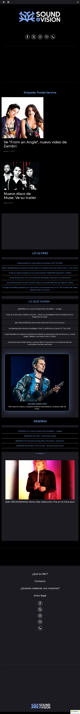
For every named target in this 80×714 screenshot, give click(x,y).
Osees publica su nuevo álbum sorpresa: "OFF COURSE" (40, 263)
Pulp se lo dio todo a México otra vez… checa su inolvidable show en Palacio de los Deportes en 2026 (39, 316)
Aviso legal (40, 595)
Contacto (40, 581)
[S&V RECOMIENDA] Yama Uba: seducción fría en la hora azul (40, 323)
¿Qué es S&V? (40, 574)
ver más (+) (40, 453)
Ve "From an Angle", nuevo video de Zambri (35, 144)
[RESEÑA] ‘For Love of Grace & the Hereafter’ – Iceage (39, 309)
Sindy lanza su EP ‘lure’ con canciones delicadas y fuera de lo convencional (40, 278)
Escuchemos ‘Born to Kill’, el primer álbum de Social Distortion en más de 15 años (40, 283)
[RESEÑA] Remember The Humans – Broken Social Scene (40, 446)
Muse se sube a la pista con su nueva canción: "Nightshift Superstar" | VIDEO (40, 273)
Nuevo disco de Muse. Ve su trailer (20, 195)
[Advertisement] (42, 64)
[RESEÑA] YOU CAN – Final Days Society (40, 436)
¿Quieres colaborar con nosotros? (40, 588)
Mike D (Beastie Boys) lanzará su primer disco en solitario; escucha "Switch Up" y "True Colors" (40, 268)
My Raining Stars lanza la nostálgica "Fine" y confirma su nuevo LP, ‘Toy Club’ (40, 328)
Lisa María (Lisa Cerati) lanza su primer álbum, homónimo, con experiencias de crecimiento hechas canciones (40, 343)
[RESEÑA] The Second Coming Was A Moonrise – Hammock (40, 441)
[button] (75, 712)
